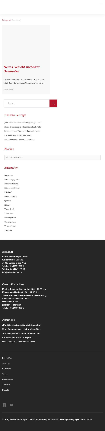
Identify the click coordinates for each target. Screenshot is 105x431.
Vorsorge (8, 230)
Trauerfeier (9, 213)
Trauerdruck (9, 209)
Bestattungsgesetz (11, 179)
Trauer (5, 374)
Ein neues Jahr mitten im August (17, 135)
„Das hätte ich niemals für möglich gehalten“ (22, 123)
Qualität (7, 201)
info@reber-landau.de (12, 272)
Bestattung (8, 175)
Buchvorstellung (11, 184)
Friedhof (7, 192)
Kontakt (5, 390)
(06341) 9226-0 (17, 308)
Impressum (41, 419)
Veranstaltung (10, 226)
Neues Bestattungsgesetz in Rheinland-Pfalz (22, 127)
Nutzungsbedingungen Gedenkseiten (76, 419)
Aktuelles (6, 385)
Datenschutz (52, 419)
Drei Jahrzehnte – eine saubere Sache (19, 139)
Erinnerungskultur (11, 188)
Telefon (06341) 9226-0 (13, 266)
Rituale (7, 205)
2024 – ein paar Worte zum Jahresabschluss (22, 131)
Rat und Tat (7, 358)
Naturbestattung (11, 196)
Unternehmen (10, 222)
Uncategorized (10, 218)
